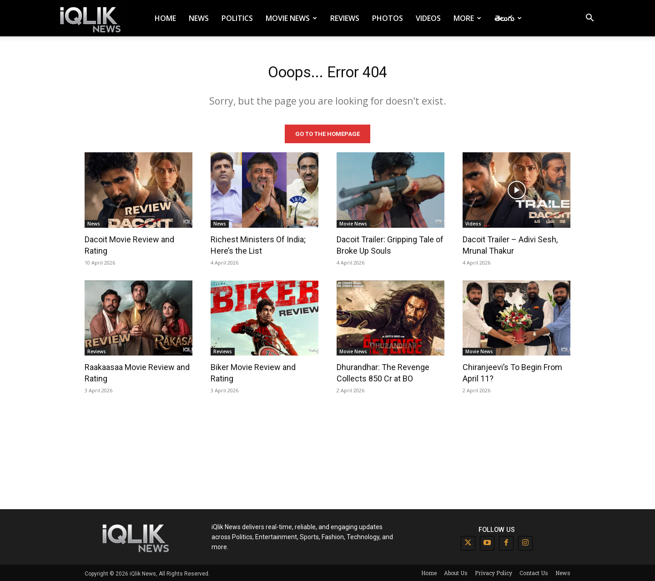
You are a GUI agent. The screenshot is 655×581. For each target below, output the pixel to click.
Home (165, 18)
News (199, 18)
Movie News (291, 18)
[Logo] (92, 18)
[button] (589, 19)
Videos (428, 18)
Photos (387, 18)
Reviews (344, 18)
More (467, 18)
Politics (237, 18)
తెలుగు (508, 18)
